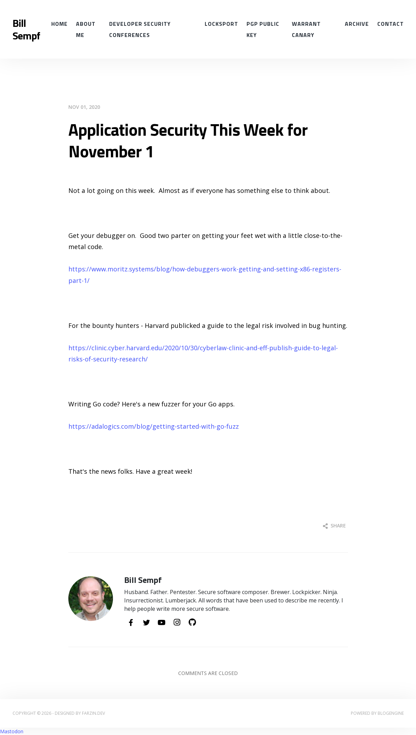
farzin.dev (93, 713)
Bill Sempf (26, 29)
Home (59, 24)
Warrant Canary (306, 29)
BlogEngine (391, 713)
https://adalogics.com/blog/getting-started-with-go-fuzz (153, 426)
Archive (357, 24)
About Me (86, 29)
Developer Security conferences (140, 29)
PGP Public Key (263, 29)
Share (334, 525)
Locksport (221, 24)
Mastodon (11, 731)
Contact (390, 24)
